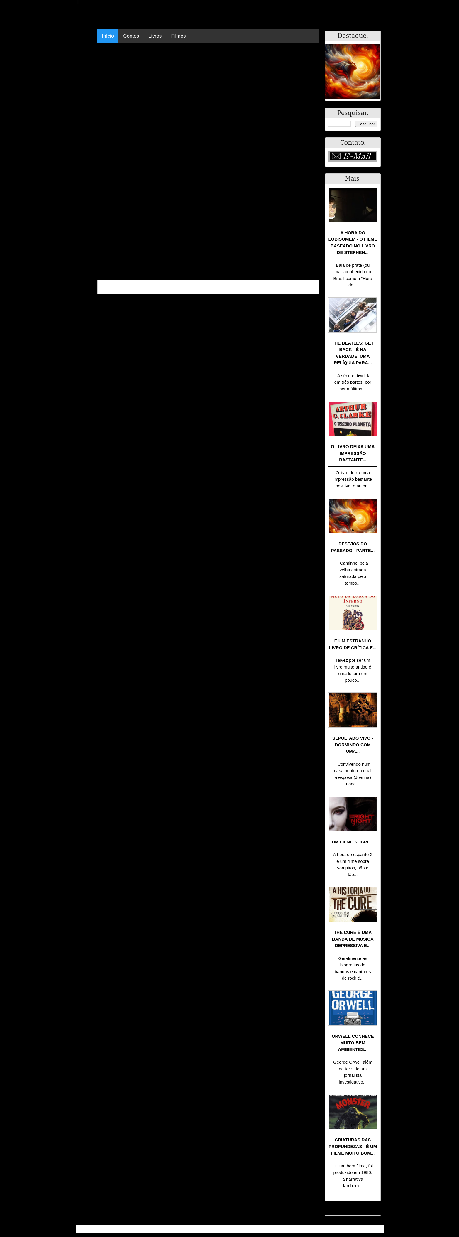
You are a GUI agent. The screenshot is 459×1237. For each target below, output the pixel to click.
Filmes (178, 36)
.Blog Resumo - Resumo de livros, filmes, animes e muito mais (144, 1228)
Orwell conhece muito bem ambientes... (353, 1043)
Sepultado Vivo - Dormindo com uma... (352, 744)
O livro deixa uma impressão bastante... (353, 453)
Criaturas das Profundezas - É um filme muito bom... (352, 1146)
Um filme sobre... (353, 841)
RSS (376, 1228)
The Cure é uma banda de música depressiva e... (353, 939)
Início (108, 36)
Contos (131, 36)
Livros (155, 36)
